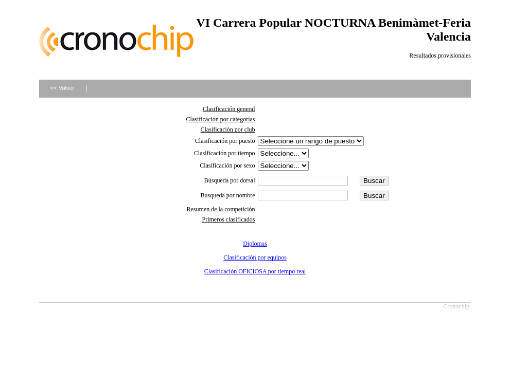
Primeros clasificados (228, 219)
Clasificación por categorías (220, 119)
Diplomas (255, 243)
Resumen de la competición (221, 209)
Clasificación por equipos (255, 257)
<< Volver (62, 88)
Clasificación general (229, 109)
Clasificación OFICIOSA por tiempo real (255, 271)
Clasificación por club (228, 129)
